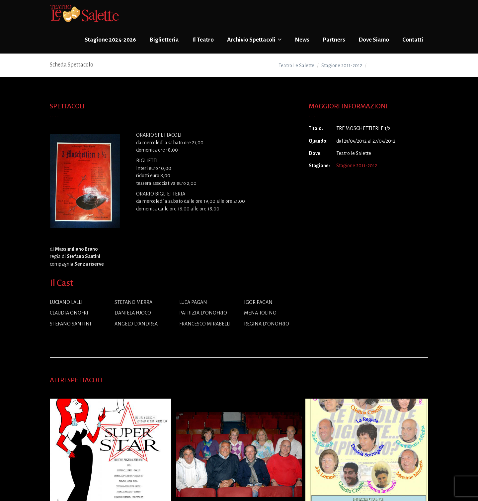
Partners (334, 40)
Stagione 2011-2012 (356, 165)
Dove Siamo (373, 40)
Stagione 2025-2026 (110, 40)
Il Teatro (203, 40)
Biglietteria (164, 40)
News (302, 40)
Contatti (412, 40)
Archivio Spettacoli (254, 39)
